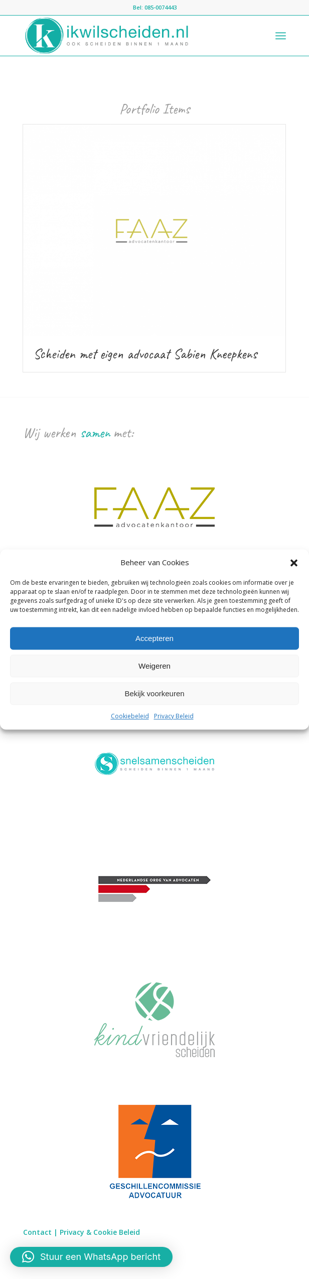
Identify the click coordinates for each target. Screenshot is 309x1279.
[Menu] (280, 36)
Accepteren (154, 638)
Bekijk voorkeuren (154, 693)
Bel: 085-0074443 (155, 7)
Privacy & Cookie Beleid (100, 1232)
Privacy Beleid (174, 716)
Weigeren (154, 666)
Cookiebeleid (130, 716)
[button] (294, 563)
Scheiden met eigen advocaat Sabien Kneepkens (145, 353)
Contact (37, 1232)
